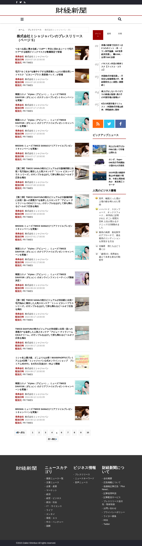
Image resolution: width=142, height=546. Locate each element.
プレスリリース (35, 30)
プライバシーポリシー (114, 512)
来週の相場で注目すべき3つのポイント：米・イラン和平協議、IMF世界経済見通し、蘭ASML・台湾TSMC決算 (112, 51)
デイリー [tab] (98, 35)
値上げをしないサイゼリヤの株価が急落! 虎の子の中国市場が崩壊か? (112, 94)
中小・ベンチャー (54, 522)
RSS (106, 520)
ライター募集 (110, 516)
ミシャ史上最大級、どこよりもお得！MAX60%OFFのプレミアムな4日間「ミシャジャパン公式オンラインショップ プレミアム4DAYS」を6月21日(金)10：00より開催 (44, 360)
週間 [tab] (109, 34)
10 (88, 432)
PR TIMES (28, 62)
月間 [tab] (120, 34)
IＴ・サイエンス (54, 506)
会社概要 (108, 478)
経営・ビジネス (53, 498)
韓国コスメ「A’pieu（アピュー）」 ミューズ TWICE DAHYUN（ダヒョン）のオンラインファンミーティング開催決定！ (44, 277)
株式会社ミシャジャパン (36, 56)
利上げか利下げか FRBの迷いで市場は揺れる (118, 149)
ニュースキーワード (84, 478)
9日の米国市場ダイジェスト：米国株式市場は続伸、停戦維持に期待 (112, 106)
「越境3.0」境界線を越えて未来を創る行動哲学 (109, 257)
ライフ (49, 510)
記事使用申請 (110, 493)
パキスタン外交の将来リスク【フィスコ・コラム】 (112, 66)
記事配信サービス (112, 497)
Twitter (107, 524)
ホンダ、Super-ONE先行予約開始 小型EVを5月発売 (117, 162)
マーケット (51, 490)
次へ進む (52, 439)
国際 (48, 526)
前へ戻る (20, 432)
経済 (48, 494)
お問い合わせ (110, 508)
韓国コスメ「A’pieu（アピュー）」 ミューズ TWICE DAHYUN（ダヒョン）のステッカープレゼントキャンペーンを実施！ (44, 97)
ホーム (21, 30)
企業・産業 (51, 486)
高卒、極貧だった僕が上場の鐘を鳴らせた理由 (109, 201)
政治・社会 (51, 502)
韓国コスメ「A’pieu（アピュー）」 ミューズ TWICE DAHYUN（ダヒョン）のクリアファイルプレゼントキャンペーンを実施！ (44, 123)
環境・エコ (51, 518)
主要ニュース (52, 482)
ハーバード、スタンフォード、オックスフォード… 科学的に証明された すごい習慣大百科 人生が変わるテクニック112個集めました (109, 218)
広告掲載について (112, 482)
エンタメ (50, 514)
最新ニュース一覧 (54, 478)
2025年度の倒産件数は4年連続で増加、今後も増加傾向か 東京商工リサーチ (117, 178)
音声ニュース (81, 482)
